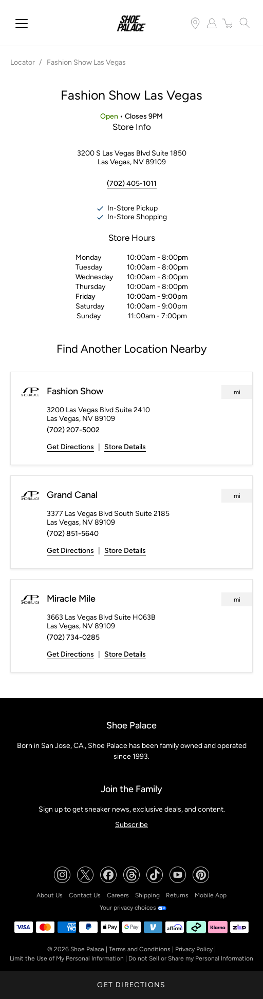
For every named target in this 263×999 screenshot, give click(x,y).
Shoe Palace (87, 949)
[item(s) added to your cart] (228, 23)
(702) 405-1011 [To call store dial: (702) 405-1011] (132, 183)
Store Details (125, 447)
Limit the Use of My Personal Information (67, 958)
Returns (177, 895)
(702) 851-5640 (73, 533)
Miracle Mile (71, 598)
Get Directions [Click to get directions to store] (131, 985)
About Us (49, 895)
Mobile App (211, 895)
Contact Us (85, 895)
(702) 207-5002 (73, 430)
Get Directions (70, 447)
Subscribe (131, 824)
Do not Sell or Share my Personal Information (190, 958)
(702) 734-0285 (73, 637)
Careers (118, 895)
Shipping (147, 895)
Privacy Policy (194, 949)
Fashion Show (75, 391)
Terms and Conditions (140, 949)
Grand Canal (72, 495)
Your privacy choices (133, 907)
